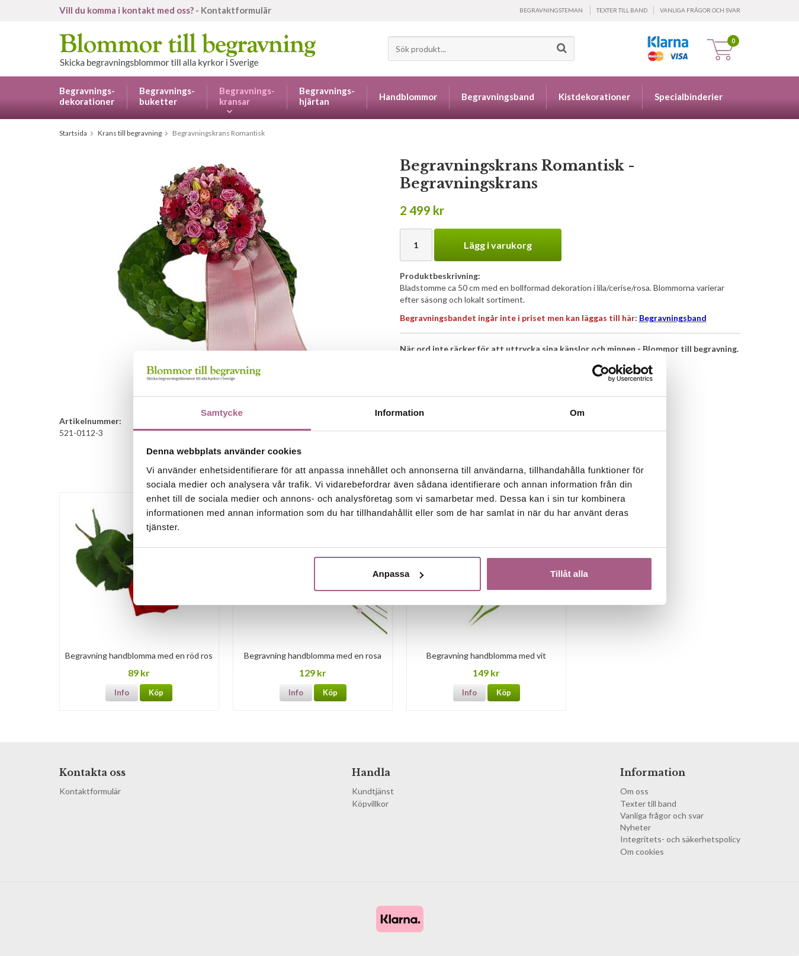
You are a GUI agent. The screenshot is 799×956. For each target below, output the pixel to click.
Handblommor (408, 96)
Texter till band (621, 10)
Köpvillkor (370, 803)
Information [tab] (400, 413)
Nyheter (635, 827)
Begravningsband (497, 96)
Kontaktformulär (236, 10)
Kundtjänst (373, 791)
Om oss (634, 791)
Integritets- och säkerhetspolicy (680, 839)
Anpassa (398, 574)
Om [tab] (577, 413)
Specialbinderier (688, 96)
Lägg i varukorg (498, 245)
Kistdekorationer (594, 96)
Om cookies (642, 851)
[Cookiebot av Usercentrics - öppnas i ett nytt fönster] (601, 373)
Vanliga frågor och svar (700, 10)
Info (121, 692)
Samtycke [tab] (222, 413)
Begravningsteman (551, 10)
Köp (156, 692)
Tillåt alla (569, 574)
